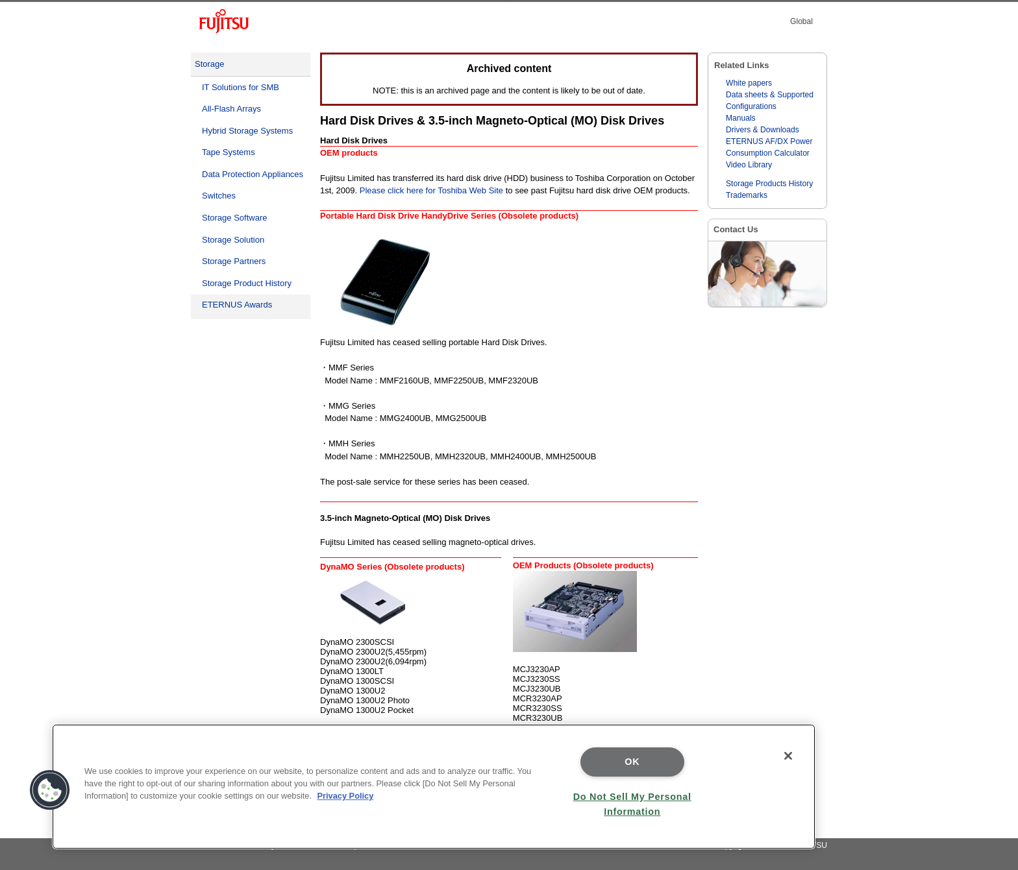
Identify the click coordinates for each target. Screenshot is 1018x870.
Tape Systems (228, 152)
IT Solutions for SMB (240, 87)
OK (632, 761)
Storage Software (234, 218)
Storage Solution (233, 240)
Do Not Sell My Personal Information (632, 804)
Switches (219, 195)
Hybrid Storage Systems (247, 131)
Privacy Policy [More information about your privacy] (345, 796)
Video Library (749, 164)
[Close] (788, 756)
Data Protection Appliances (252, 174)
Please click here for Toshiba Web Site (431, 190)
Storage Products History (769, 183)
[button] (50, 790)
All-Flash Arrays (231, 109)
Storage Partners (234, 261)
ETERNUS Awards (237, 304)
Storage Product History (247, 283)
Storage (210, 64)
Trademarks (746, 195)
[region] (433, 786)
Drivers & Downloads (762, 129)
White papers (749, 83)
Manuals (741, 118)
